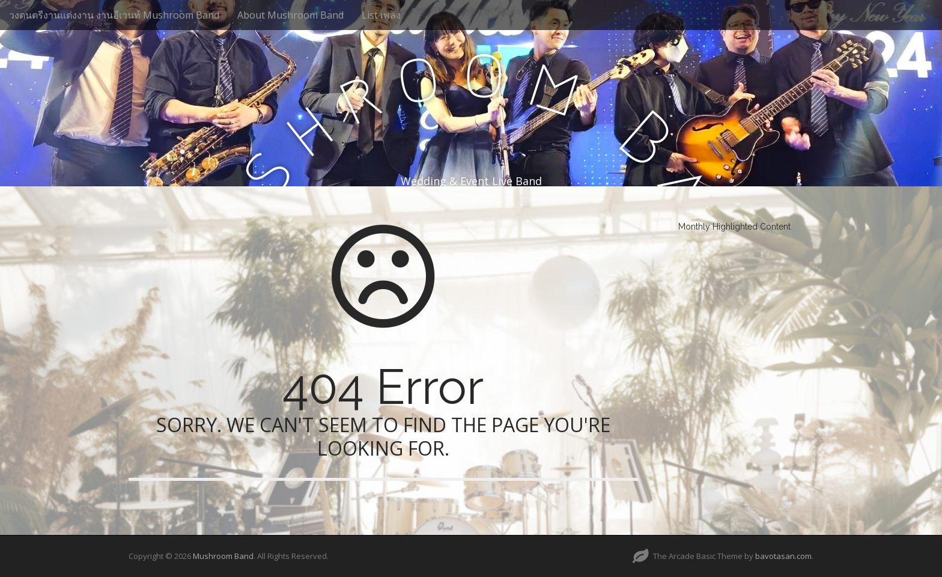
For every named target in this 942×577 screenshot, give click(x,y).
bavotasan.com (783, 556)
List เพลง (381, 15)
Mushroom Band (223, 556)
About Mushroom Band (290, 15)
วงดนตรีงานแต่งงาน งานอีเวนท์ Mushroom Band (114, 15)
